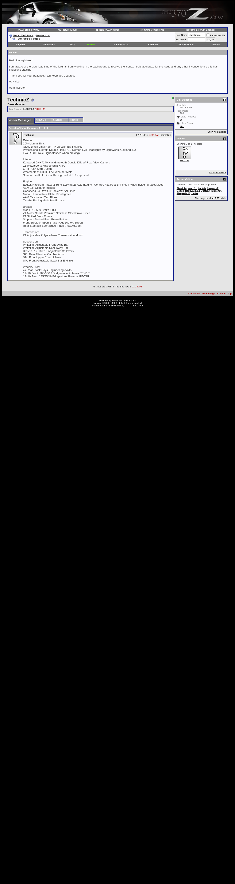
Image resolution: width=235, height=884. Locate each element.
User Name (182, 35)
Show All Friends (217, 172)
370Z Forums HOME (29, 29)
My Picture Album (67, 29)
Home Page (208, 293)
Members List (43, 35)
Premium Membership (152, 29)
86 (181, 120)
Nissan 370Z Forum (23, 35)
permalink (166, 135)
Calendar (153, 44)
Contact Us (194, 293)
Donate (91, 44)
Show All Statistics (217, 132)
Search (216, 44)
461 (182, 126)
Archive (221, 293)
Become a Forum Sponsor (200, 29)
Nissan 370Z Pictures (108, 29)
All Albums (49, 44)
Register (20, 44)
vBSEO (128, 305)
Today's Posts (185, 44)
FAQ (72, 44)
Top (230, 293)
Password (181, 39)
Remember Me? (217, 35)
